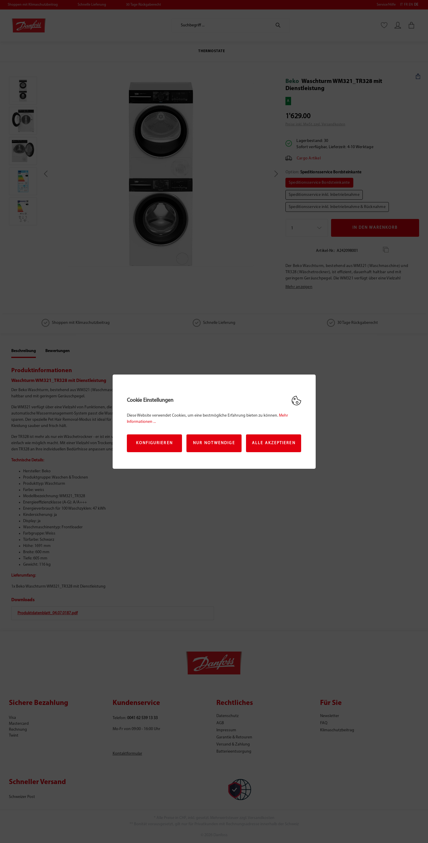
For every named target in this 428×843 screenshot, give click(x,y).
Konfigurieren (154, 443)
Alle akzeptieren (274, 443)
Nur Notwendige (214, 443)
